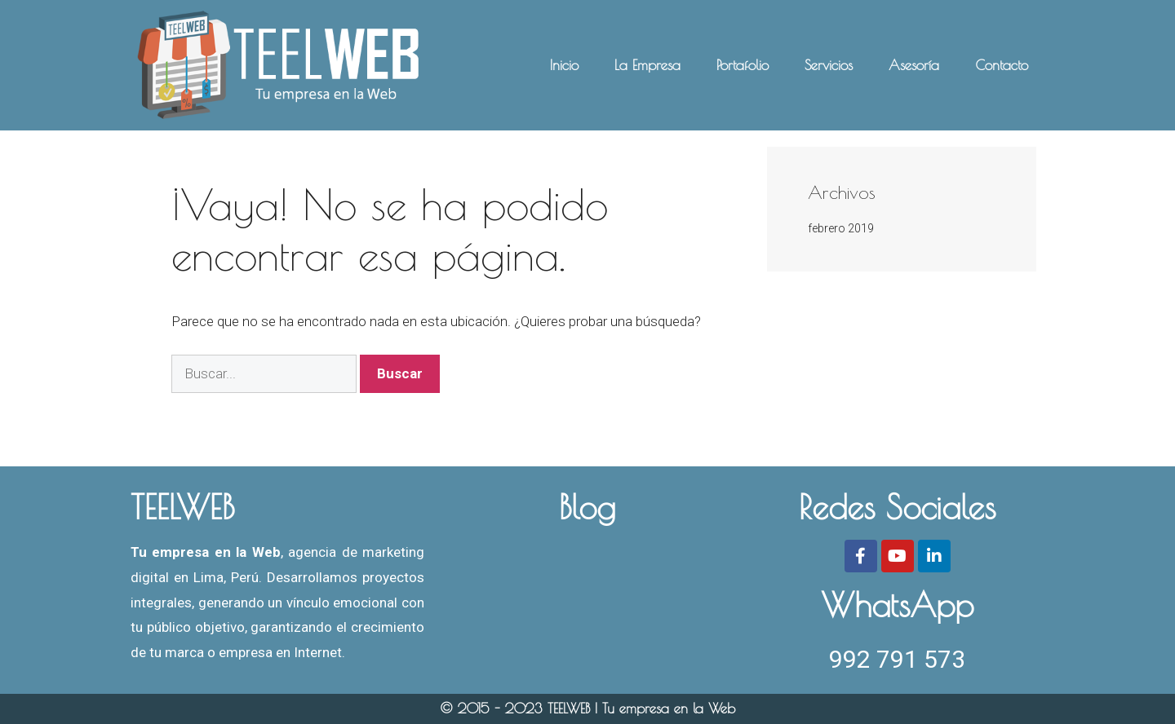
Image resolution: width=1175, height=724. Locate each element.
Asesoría (914, 65)
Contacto (1001, 65)
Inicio (564, 65)
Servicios (829, 65)
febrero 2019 (841, 228)
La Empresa (647, 65)
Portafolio (742, 65)
